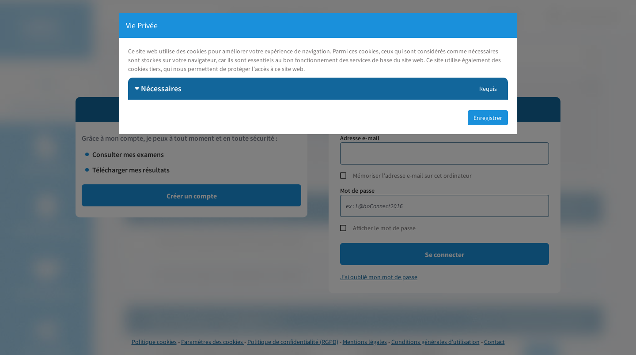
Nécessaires (158, 88)
